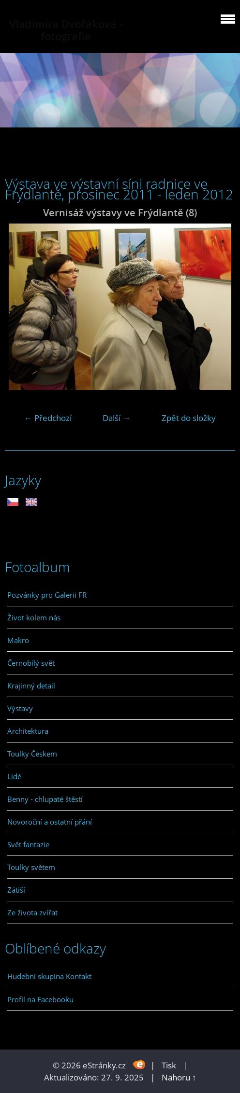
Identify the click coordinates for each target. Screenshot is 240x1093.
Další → (117, 417)
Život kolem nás (33, 617)
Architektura (27, 731)
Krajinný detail (31, 685)
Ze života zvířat (32, 912)
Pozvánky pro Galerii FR (47, 595)
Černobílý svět (31, 663)
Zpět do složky (189, 417)
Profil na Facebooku (40, 999)
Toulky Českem (32, 753)
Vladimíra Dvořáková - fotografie (66, 29)
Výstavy (20, 708)
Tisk (169, 1065)
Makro (18, 640)
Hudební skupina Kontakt (49, 976)
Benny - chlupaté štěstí (45, 799)
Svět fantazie (28, 844)
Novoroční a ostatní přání (49, 822)
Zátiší (16, 890)
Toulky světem (31, 867)
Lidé (14, 776)
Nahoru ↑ (179, 1077)
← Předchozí (48, 417)
